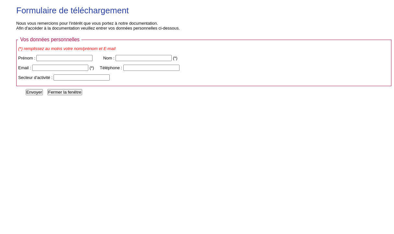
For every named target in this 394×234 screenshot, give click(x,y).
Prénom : (27, 58)
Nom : (109, 58)
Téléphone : (111, 67)
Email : (25, 67)
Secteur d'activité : (36, 77)
